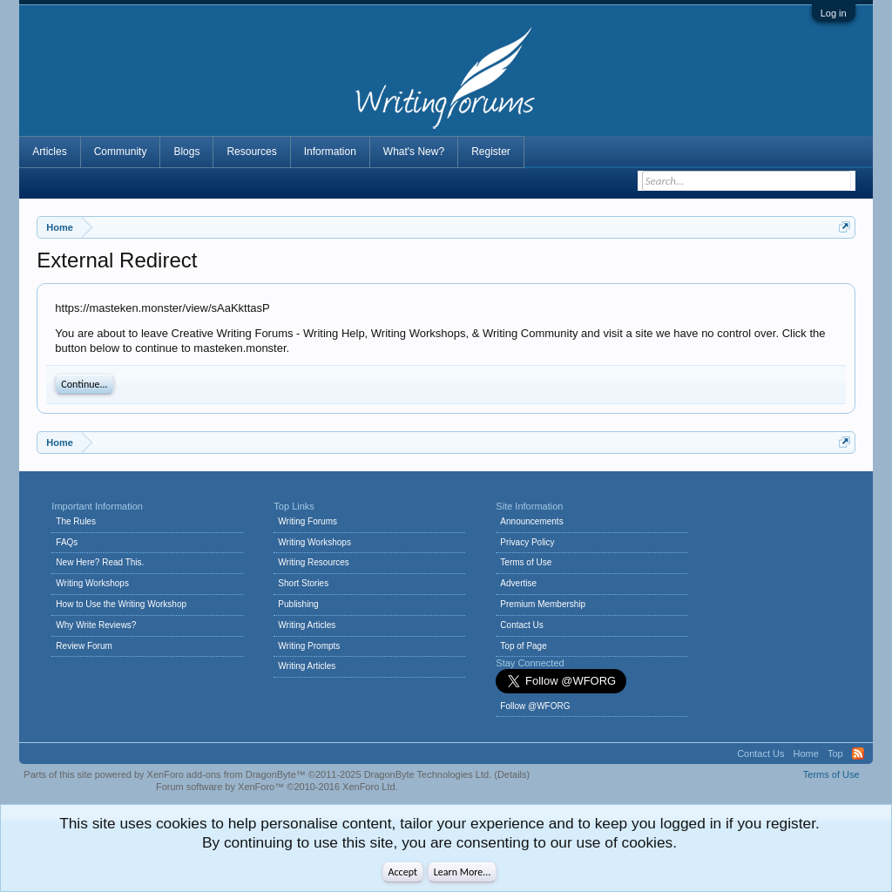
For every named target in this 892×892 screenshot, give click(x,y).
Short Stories (303, 583)
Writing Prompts (309, 646)
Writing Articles (306, 625)
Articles (49, 151)
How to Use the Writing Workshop (121, 604)
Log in (834, 13)
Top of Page (523, 646)
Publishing (298, 604)
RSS (858, 753)
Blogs (186, 151)
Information (330, 151)
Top (835, 753)
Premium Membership (542, 604)
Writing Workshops (92, 583)
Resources (251, 151)
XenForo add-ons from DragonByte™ (226, 774)
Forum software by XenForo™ (277, 786)
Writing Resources (313, 562)
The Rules (76, 521)
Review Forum (84, 646)
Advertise (518, 583)
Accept (403, 872)
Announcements (531, 521)
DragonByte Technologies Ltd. (428, 774)
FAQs (67, 542)
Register (490, 151)
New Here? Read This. (100, 562)
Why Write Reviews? (96, 625)
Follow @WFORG (535, 706)
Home (806, 753)
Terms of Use (525, 562)
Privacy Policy (527, 542)
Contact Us (521, 625)
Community (120, 151)
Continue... (84, 384)
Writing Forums (307, 521)
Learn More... (462, 872)
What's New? (413, 151)
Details (512, 774)
